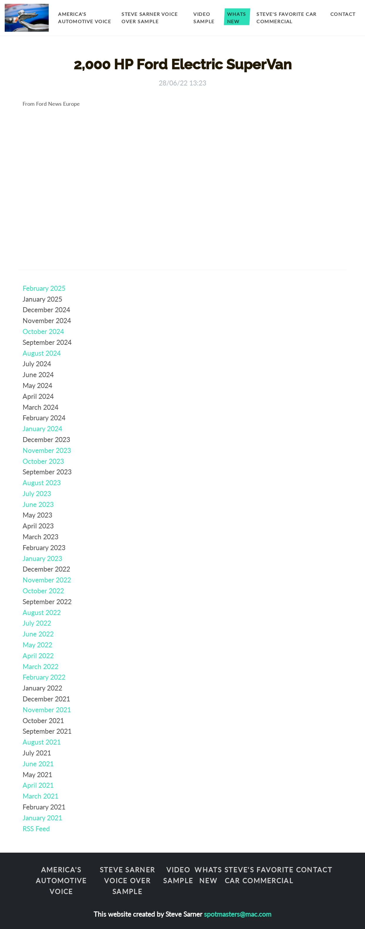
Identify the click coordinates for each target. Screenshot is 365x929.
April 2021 (38, 785)
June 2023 (38, 504)
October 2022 (43, 591)
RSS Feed (36, 828)
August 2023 (42, 482)
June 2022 (38, 634)
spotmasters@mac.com (237, 914)
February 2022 (44, 677)
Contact (343, 14)
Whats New (236, 17)
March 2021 (40, 796)
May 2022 (37, 645)
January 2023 (42, 558)
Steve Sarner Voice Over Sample (149, 17)
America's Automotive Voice (84, 17)
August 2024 (42, 353)
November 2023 (47, 450)
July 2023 (37, 493)
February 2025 (44, 288)
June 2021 (38, 764)
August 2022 (42, 612)
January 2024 (42, 428)
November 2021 (47, 709)
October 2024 (43, 331)
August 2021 (42, 742)
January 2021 (42, 818)
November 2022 (47, 580)
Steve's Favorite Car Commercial (286, 17)
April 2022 (38, 655)
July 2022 (37, 623)
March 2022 (40, 666)
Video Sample (203, 17)
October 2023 (43, 461)
